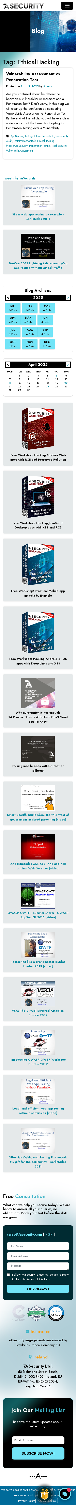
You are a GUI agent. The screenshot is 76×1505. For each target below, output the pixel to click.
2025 (38, 297)
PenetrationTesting (39, 146)
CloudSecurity (42, 136)
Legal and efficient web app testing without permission (38, 1110)
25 (47, 386)
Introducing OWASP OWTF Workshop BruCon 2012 (38, 1061)
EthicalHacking (46, 141)
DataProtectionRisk (25, 141)
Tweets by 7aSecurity (19, 178)
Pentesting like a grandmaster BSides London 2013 (38, 964)
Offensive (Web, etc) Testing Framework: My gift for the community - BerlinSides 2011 (38, 1162)
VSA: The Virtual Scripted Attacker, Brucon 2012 (38, 1013)
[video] (61, 819)
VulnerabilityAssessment (19, 151)
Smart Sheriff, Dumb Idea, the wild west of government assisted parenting (38, 817)
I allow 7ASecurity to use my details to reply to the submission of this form (40, 1276)
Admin (47, 86)
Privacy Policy (26, 1501)
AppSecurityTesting (22, 136)
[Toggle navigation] (67, 6)
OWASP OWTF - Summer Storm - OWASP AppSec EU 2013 (38, 915)
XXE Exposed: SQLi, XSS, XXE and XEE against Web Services (38, 866)
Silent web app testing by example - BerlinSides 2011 (38, 216)
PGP (48, 1234)
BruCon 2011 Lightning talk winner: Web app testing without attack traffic (38, 265)
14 (10, 383)
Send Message (38, 1289)
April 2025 (38, 364)
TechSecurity (59, 146)
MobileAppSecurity (17, 146)
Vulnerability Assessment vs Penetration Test (33, 77)
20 (65, 383)
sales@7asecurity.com (24, 1234)
